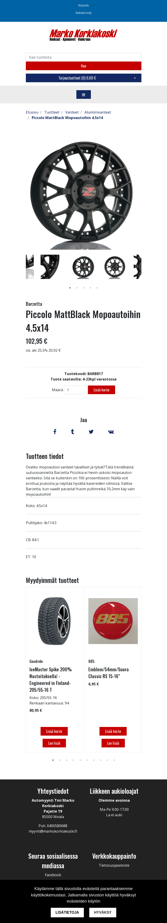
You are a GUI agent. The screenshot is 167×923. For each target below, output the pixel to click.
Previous (22, 273)
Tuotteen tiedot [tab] (45, 456)
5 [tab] (97, 288)
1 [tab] (70, 288)
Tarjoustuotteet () (77, 78)
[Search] (83, 57)
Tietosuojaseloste (114, 865)
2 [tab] (77, 288)
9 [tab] (107, 760)
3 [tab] (83, 288)
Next (145, 273)
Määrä (57, 389)
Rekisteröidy (84, 13)
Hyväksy (102, 912)
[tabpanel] (84, 266)
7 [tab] (94, 760)
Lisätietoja (67, 912)
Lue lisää (54, 743)
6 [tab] (87, 760)
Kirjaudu (83, 5)
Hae (83, 66)
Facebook (53, 874)
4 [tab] (90, 288)
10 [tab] (114, 760)
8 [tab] (100, 760)
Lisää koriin (101, 390)
